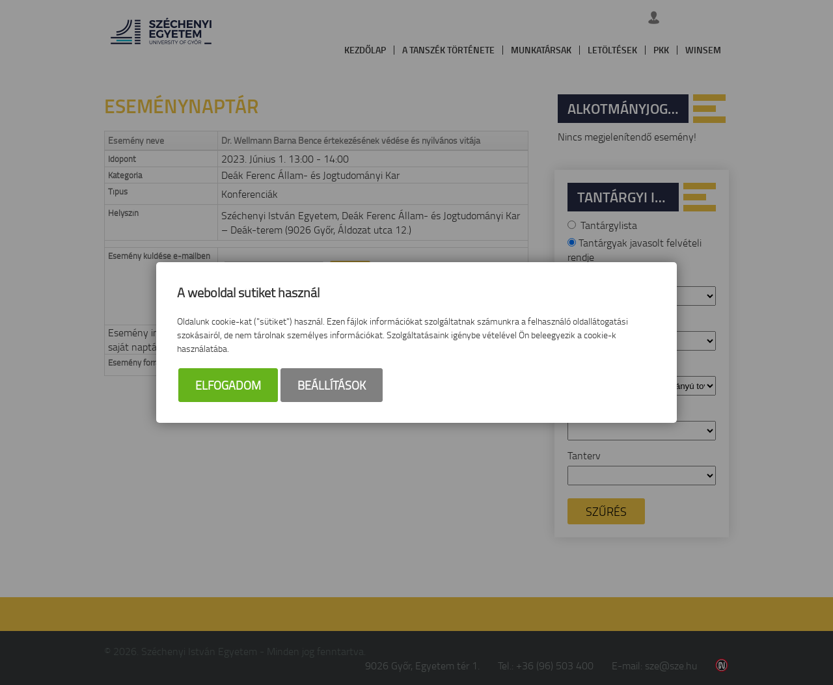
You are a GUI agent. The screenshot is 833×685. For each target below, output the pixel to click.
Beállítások (331, 385)
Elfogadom (228, 385)
